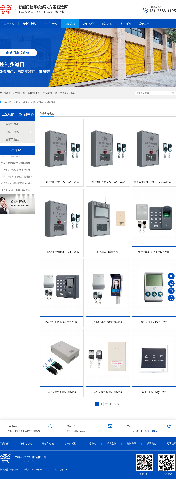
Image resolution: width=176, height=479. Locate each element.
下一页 (108, 404)
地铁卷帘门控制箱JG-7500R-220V (108, 182)
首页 (15, 102)
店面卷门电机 (19, 93)
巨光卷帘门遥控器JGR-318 (108, 392)
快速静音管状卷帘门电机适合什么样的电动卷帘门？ (25, 163)
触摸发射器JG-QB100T (154, 392)
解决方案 (107, 23)
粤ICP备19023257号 (40, 469)
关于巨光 (144, 23)
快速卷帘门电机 (67, 93)
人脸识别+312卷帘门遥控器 (107, 322)
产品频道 (25, 102)
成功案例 (111, 443)
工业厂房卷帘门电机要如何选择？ (16, 177)
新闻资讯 (131, 443)
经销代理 (88, 23)
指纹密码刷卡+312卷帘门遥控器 (61, 322)
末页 (117, 404)
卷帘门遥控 (38, 102)
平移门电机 (50, 23)
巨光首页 (9, 23)
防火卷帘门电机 (50, 93)
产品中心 (91, 443)
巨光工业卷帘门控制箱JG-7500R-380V (154, 182)
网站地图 (171, 443)
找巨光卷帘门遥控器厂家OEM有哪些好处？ (21, 183)
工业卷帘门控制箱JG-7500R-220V (61, 252)
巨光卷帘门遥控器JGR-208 (62, 392)
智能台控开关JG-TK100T (154, 322)
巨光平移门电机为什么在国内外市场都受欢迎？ (23, 170)
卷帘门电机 (29, 23)
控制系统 (70, 23)
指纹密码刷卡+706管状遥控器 (153, 252)
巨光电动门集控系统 (107, 252)
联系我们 (151, 443)
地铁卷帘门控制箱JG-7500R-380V (61, 182)
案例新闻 (125, 23)
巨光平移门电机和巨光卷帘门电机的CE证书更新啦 (24, 190)
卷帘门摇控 (70, 443)
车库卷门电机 (34, 93)
